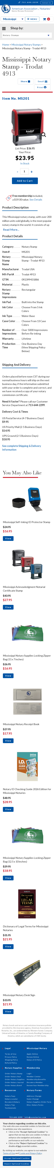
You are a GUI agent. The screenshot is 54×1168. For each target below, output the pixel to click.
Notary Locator (11, 1099)
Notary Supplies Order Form (39, 1102)
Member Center (34, 1076)
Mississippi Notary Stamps (26, 44)
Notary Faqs (10, 1096)
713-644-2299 (28, 2)
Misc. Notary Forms (35, 1105)
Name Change (33, 1099)
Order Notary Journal (14, 1082)
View (8, 538)
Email (43, 81)
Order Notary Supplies (15, 1079)
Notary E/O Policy (34, 1060)
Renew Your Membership (38, 1085)
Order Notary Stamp (13, 1073)
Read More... (11, 229)
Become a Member (35, 1082)
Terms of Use (9, 1153)
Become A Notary (12, 1102)
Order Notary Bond (13, 1085)
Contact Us (46, 3)
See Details (36, 199)
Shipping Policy (11, 1060)
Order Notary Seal (13, 1076)
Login (29, 1073)
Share (25, 81)
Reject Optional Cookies (16, 1164)
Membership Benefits (36, 1079)
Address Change (34, 1096)
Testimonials (10, 1108)
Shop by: (17, 28)
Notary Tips (10, 1105)
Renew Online (33, 1057)
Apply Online (32, 1054)
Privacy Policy (11, 1057)
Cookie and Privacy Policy (30, 1153)
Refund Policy (11, 1063)
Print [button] (42, 87)
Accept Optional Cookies (17, 1158)
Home (5, 44)
